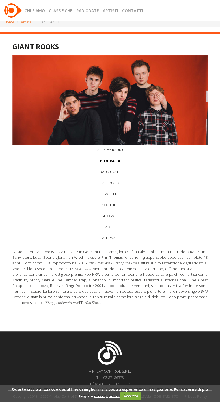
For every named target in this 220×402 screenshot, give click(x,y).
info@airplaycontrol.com (110, 383)
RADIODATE (87, 10)
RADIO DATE (110, 171)
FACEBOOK (110, 182)
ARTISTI (110, 10)
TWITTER (110, 193)
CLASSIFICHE (60, 10)
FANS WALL (110, 237)
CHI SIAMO (35, 10)
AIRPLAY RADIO (110, 149)
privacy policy (107, 395)
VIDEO (110, 226)
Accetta (130, 395)
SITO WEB (110, 215)
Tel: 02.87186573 (110, 377)
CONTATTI (132, 10)
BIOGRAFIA (110, 160)
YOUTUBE (110, 204)
